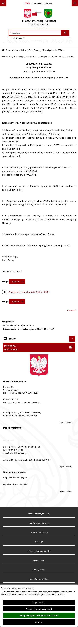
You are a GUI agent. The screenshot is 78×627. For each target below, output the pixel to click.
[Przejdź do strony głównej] (39, 18)
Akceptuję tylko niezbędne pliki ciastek (39, 615)
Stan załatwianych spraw (39, 513)
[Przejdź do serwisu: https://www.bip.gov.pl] (39, 3)
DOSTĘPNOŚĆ (39, 569)
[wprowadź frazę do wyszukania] (35, 33)
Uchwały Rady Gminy (30, 50)
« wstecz (71, 310)
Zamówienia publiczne (39, 523)
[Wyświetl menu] (75, 3)
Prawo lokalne (12, 50)
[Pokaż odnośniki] (3, 3)
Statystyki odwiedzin (39, 579)
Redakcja (39, 541)
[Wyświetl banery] (72, 339)
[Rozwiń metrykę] (17, 281)
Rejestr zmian (39, 560)
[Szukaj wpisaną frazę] (65, 33)
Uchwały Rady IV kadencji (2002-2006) (18, 56)
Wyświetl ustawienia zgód (39, 608)
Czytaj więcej (39, 602)
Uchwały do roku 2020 (52, 50)
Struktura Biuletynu (39, 532)
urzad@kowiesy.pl (18, 453)
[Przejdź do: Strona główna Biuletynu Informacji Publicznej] (2, 50)
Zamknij (39, 621)
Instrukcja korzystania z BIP (39, 551)
